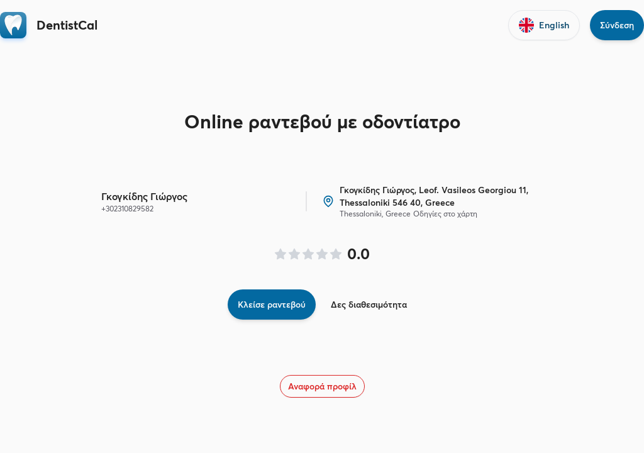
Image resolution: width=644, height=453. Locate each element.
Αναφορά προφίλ (322, 386)
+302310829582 (127, 208)
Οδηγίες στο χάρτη (445, 213)
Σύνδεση (617, 25)
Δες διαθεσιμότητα (369, 304)
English (544, 25)
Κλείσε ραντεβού (272, 304)
